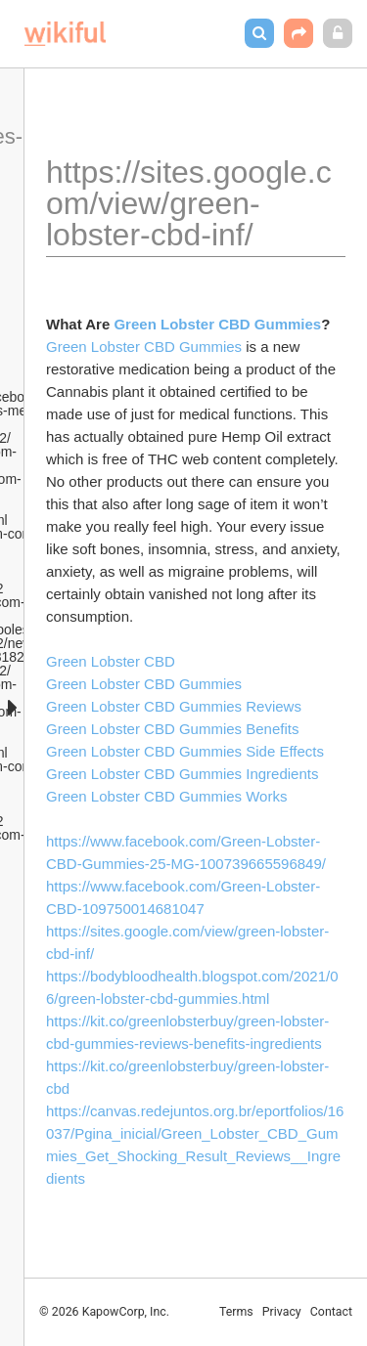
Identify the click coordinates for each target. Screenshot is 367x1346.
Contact (331, 1312)
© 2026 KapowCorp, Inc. (104, 1312)
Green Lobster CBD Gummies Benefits (172, 728)
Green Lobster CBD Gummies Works (166, 796)
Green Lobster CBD (110, 661)
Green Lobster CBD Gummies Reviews (173, 706)
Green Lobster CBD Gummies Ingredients (182, 773)
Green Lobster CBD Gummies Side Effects (185, 751)
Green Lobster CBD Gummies (144, 346)
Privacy (281, 1312)
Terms (236, 1312)
